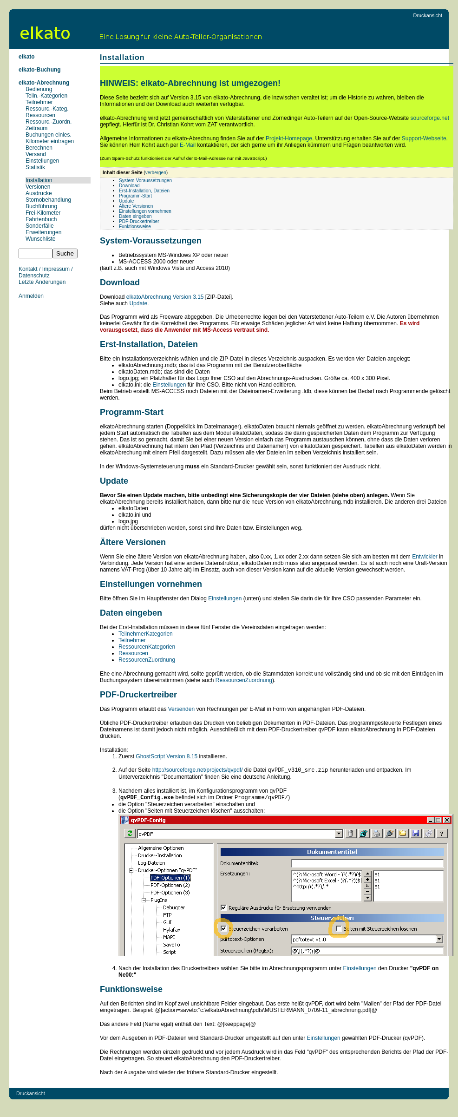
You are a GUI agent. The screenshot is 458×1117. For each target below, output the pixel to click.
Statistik (35, 167)
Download (129, 185)
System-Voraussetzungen (145, 180)
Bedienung (39, 89)
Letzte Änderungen (42, 282)
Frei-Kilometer (43, 213)
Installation (39, 180)
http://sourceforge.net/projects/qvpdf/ (197, 771)
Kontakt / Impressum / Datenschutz (46, 272)
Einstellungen (42, 161)
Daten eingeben (135, 216)
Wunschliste (40, 239)
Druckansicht (427, 15)
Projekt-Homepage (289, 138)
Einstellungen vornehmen (145, 211)
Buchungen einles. (49, 134)
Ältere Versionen (136, 206)
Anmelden (31, 296)
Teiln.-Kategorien (46, 95)
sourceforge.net (430, 118)
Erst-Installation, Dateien (144, 190)
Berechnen (39, 148)
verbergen (155, 172)
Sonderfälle (40, 226)
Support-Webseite (424, 138)
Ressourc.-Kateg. (47, 108)
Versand (36, 154)
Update (126, 201)
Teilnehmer (39, 102)
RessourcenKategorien (146, 647)
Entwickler (425, 556)
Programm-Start (135, 195)
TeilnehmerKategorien (145, 634)
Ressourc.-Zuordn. (49, 121)
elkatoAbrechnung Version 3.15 (165, 297)
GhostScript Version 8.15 (166, 756)
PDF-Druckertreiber (139, 221)
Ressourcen (40, 115)
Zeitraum (36, 128)
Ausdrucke (39, 193)
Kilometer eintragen (50, 141)
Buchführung (41, 206)
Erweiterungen (43, 232)
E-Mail (188, 145)
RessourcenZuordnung (146, 660)
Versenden (181, 709)
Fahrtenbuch (41, 219)
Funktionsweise (135, 226)
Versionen (38, 187)
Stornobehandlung (48, 200)
